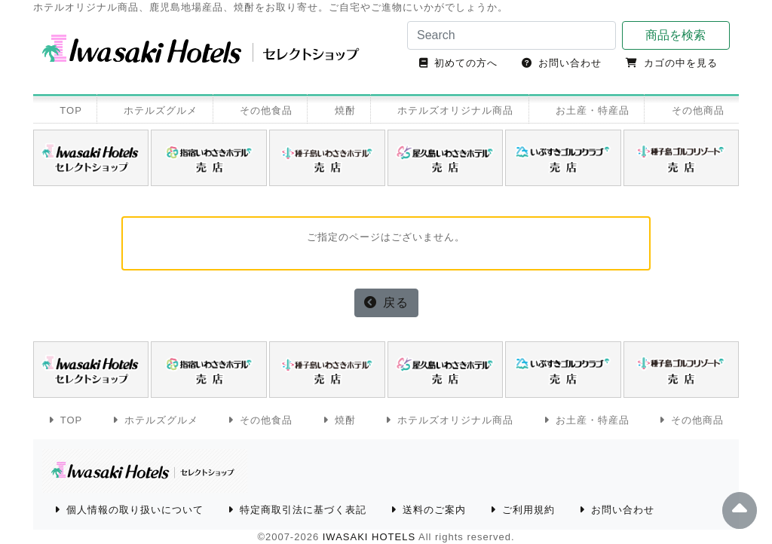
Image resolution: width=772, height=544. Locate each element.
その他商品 (698, 110)
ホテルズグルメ (161, 110)
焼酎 (345, 110)
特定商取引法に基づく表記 (303, 509)
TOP (71, 110)
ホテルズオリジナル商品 (455, 110)
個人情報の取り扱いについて (135, 509)
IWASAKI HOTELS (369, 536)
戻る (396, 302)
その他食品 (266, 110)
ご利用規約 (528, 509)
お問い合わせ (570, 63)
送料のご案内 (434, 509)
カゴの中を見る (681, 63)
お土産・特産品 (593, 110)
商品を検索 (675, 35)
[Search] (511, 35)
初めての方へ (466, 63)
